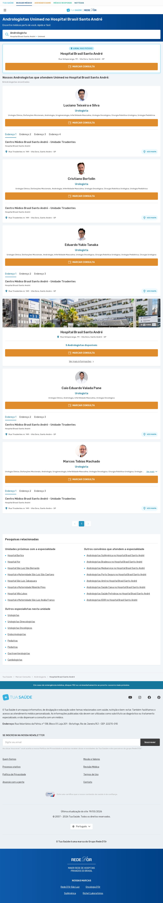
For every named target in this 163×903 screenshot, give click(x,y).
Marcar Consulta (23, 677)
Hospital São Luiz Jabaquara (22, 581)
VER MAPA (149, 151)
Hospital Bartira (16, 555)
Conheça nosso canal (130, 697)
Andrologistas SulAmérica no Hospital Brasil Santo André (115, 555)
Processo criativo (12, 766)
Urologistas (13, 615)
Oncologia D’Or (93, 887)
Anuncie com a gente (13, 782)
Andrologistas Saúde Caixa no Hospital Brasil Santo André (116, 587)
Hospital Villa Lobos (17, 593)
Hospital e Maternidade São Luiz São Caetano (31, 574)
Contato (87, 782)
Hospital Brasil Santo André (81, 54)
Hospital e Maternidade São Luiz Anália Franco (31, 600)
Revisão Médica (91, 766)
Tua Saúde (8, 3)
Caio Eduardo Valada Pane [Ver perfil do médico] (81, 388)
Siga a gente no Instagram (139, 697)
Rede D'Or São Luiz (70, 887)
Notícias (79, 3)
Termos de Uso (91, 774)
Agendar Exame (43, 3)
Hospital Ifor (14, 562)
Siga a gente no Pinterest (158, 697)
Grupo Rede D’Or (98, 841)
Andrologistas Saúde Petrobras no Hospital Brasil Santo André (118, 593)
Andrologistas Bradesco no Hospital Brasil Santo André (114, 562)
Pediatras (13, 640)
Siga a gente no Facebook (149, 697)
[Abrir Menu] (5, 10)
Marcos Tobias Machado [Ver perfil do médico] (81, 461)
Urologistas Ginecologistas (21, 621)
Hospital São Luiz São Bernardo (23, 568)
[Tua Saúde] (17, 697)
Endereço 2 (25, 134)
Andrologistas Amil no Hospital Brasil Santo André (112, 581)
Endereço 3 (40, 134)
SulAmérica (70, 893)
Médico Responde (62, 3)
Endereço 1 (10, 134)
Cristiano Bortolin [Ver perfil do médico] (81, 179)
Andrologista (40, 677)
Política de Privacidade (14, 774)
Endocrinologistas (17, 634)
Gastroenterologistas (19, 653)
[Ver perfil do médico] (81, 94)
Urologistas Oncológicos (20, 628)
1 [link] (81, 523)
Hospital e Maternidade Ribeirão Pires (27, 587)
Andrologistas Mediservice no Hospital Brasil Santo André (116, 568)
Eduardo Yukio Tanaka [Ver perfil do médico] (81, 245)
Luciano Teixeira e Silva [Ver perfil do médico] (81, 105)
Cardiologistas (15, 660)
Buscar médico (24, 3)
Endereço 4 (55, 134)
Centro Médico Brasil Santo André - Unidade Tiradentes (40, 142)
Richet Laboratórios (93, 893)
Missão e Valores (91, 759)
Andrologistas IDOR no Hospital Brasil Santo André (112, 600)
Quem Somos (9, 759)
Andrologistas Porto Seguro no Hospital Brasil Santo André (116, 574)
